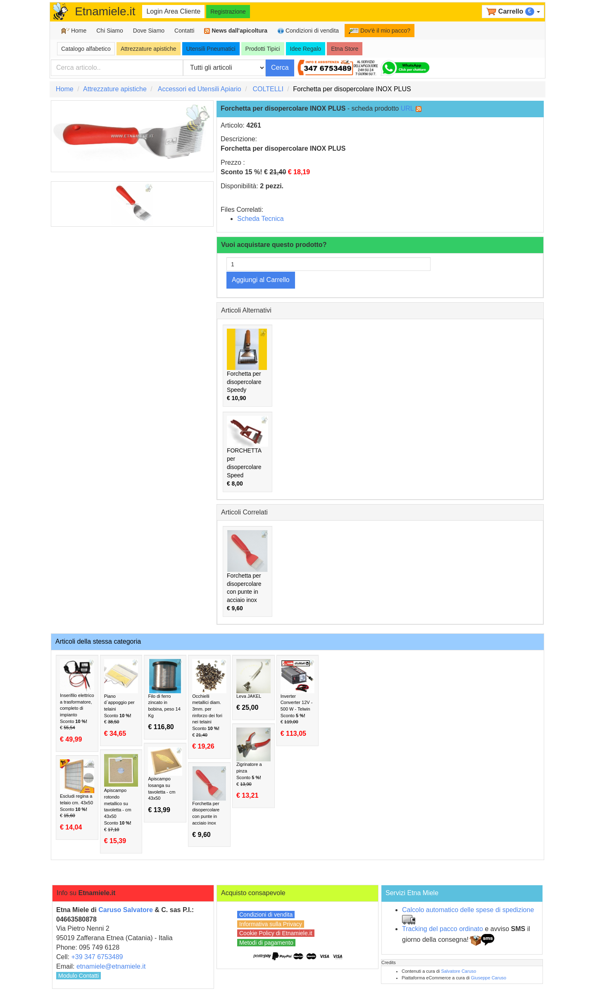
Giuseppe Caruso (489, 977)
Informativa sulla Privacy (270, 924)
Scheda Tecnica (260, 218)
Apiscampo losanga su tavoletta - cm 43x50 (165, 780)
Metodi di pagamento (266, 942)
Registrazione (228, 11)
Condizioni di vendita (308, 30)
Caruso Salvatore (125, 909)
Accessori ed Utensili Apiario (199, 88)
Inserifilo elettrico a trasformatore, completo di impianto (77, 701)
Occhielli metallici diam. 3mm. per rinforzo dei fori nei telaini (209, 704)
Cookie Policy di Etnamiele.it (275, 933)
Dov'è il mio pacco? (379, 30)
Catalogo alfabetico (86, 48)
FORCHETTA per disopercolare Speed (247, 451)
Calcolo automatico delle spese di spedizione (468, 909)
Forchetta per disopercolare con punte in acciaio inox (247, 570)
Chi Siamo (109, 30)
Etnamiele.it (105, 11)
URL (407, 108)
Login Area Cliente (173, 11)
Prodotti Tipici (262, 48)
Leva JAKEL (253, 685)
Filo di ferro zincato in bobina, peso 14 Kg (165, 695)
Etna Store (344, 48)
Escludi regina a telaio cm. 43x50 (77, 795)
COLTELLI (267, 88)
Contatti (184, 30)
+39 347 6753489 (97, 956)
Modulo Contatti (78, 975)
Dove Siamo (148, 30)
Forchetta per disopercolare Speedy (247, 365)
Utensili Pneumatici (211, 48)
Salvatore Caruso (458, 971)
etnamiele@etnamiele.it (110, 966)
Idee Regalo (305, 48)
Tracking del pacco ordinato (442, 928)
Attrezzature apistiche (148, 48)
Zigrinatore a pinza (253, 763)
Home (73, 30)
